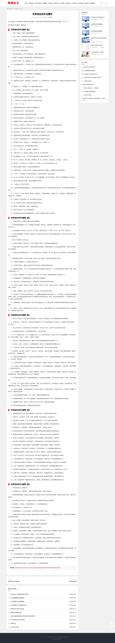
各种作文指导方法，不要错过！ (91, 88)
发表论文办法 (15, 627)
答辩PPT (56, 3)
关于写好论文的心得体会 (18, 620)
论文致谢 (80, 3)
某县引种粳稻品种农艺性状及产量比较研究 (23, 616)
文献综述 (86, 3)
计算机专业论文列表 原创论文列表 (92, 77)
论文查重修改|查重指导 (17, 598)
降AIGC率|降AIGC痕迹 (17, 609)
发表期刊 (92, 3)
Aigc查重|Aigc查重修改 (17, 601)
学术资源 (30, 3)
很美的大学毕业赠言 (14, 581)
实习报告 (62, 3)
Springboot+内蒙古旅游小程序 (19, 594)
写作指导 (50, 3)
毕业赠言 (17, 8)
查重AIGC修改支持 (16, 612)
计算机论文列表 (88, 95)
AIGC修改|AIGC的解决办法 (18, 605)
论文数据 (44, 3)
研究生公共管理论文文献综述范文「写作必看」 (94, 99)
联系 (51, 17)
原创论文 (68, 3)
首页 (26, 3)
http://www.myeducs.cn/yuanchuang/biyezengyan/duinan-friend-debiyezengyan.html (37, 567)
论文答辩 (74, 3)
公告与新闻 (37, 3)
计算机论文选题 (88, 81)
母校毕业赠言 (73, 581)
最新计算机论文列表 (89, 84)
